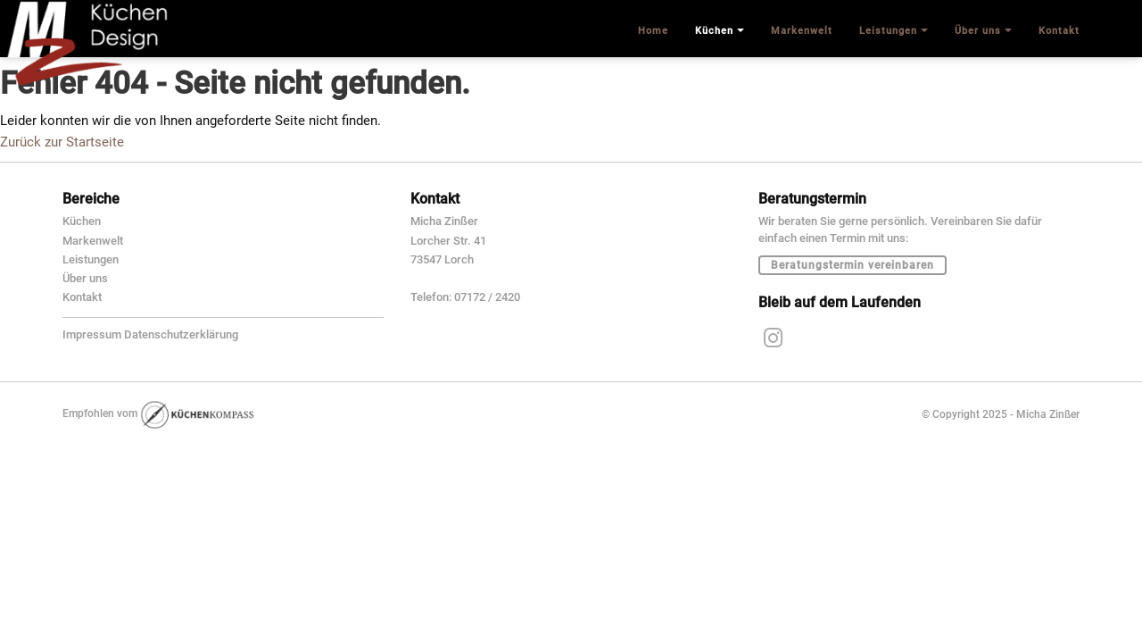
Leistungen (90, 259)
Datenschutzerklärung (181, 334)
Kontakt (82, 297)
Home (653, 31)
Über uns (85, 278)
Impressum (91, 334)
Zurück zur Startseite (62, 142)
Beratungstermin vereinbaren (852, 265)
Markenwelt (92, 240)
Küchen (81, 221)
